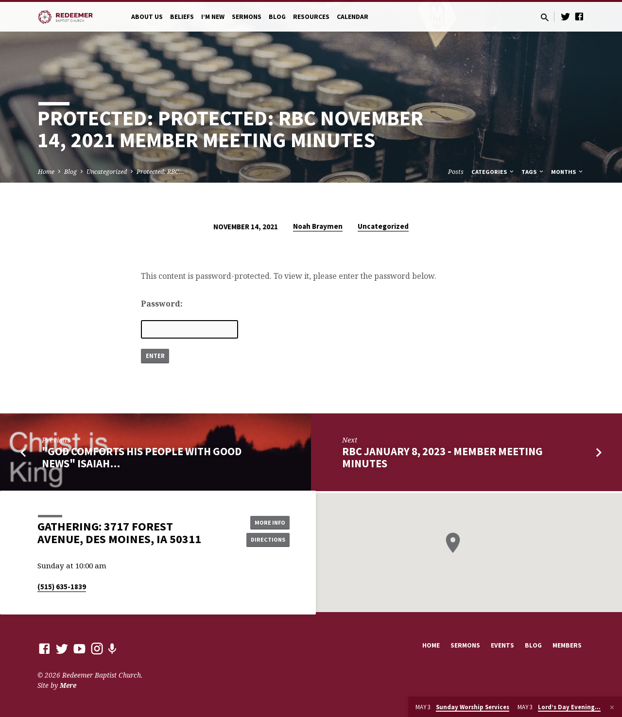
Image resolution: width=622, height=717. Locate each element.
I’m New (213, 17)
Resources (311, 17)
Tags (533, 171)
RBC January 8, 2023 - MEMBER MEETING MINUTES (442, 459)
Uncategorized (106, 172)
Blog (277, 17)
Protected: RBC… (160, 172)
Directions (265, 540)
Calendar (352, 17)
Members (567, 645)
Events (502, 645)
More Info (265, 520)
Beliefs (182, 17)
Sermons (246, 17)
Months (567, 171)
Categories (493, 171)
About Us (147, 17)
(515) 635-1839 (61, 586)
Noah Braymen (318, 226)
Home (46, 172)
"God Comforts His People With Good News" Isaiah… (142, 459)
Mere (68, 685)
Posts (456, 172)
